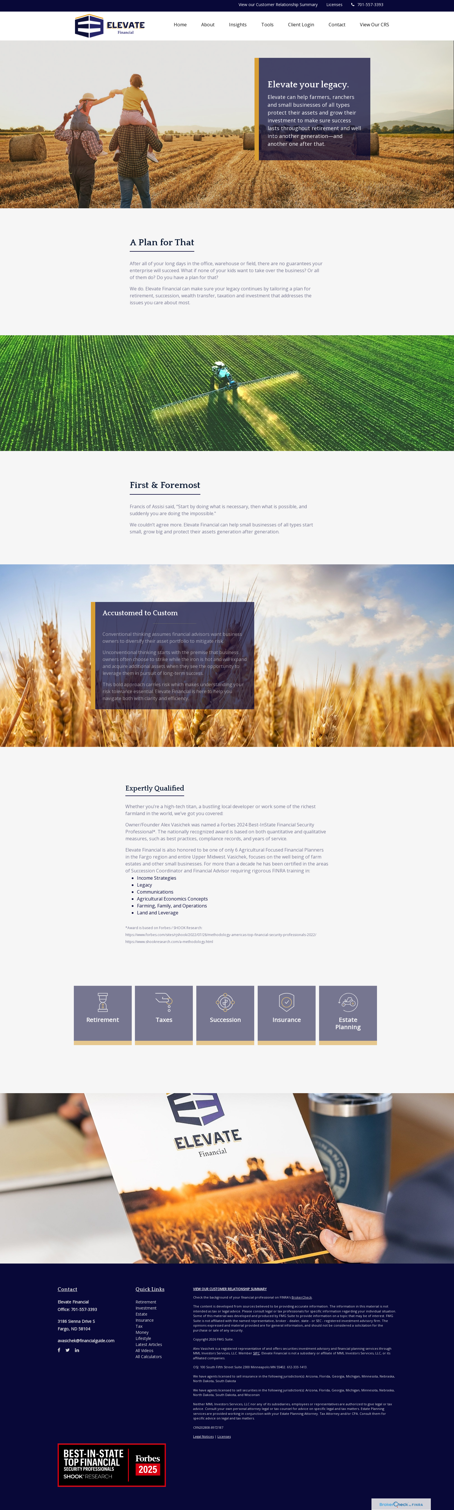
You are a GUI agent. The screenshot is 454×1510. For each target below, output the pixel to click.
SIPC (256, 1353)
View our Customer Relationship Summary (278, 4)
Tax (139, 1326)
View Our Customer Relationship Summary (230, 1289)
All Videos (144, 1350)
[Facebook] (59, 1350)
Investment (146, 1308)
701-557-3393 (367, 4)
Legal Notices (203, 1436)
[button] (208, 24)
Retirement (146, 1302)
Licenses (334, 4)
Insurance (145, 1320)
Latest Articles (149, 1344)
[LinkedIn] (77, 1350)
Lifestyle (143, 1338)
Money (142, 1332)
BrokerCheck (302, 1297)
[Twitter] (67, 1350)
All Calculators (149, 1356)
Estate (141, 1314)
